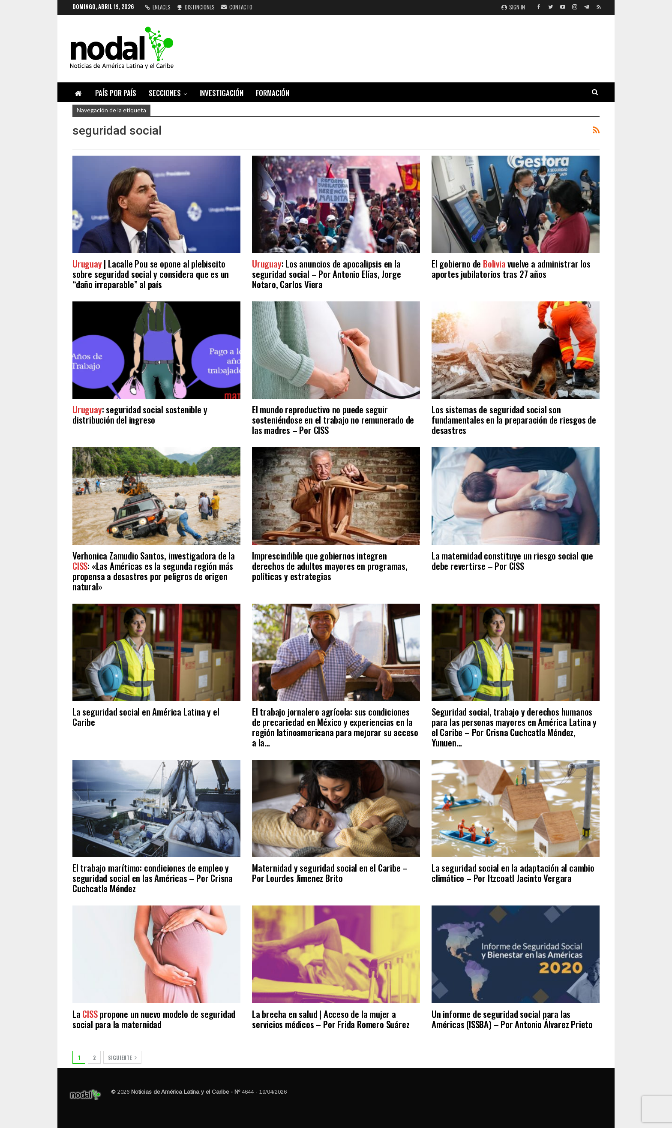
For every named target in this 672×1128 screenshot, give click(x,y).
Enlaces (158, 7)
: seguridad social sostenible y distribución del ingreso (139, 414)
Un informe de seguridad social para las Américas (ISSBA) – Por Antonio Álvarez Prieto (512, 1019)
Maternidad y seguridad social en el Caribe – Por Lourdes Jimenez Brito (330, 872)
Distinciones (196, 7)
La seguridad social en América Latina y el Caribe (145, 716)
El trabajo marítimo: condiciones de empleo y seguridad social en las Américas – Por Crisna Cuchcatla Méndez (152, 878)
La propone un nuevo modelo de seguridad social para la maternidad (153, 1019)
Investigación (221, 92)
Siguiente (122, 1057)
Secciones (165, 92)
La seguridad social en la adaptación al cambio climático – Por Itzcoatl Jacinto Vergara (513, 872)
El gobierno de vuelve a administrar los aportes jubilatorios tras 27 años (511, 268)
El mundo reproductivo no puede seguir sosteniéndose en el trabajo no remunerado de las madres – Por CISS (333, 419)
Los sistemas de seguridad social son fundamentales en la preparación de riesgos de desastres (514, 419)
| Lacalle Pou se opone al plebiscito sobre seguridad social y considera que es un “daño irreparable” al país (150, 274)
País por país (115, 92)
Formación (272, 92)
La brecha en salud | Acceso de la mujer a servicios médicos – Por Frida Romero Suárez (330, 1019)
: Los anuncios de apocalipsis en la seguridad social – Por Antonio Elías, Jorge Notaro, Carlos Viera (326, 274)
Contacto (236, 7)
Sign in (513, 7)
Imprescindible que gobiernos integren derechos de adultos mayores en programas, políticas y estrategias (330, 566)
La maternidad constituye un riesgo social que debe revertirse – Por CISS (512, 560)
